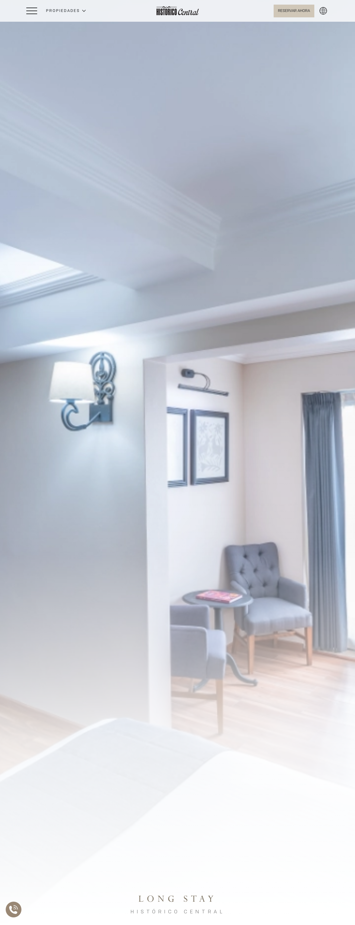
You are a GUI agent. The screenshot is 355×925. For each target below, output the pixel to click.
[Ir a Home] (177, 10)
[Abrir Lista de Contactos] (14, 909)
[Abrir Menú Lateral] (31, 11)
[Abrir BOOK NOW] (294, 11)
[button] (66, 11)
